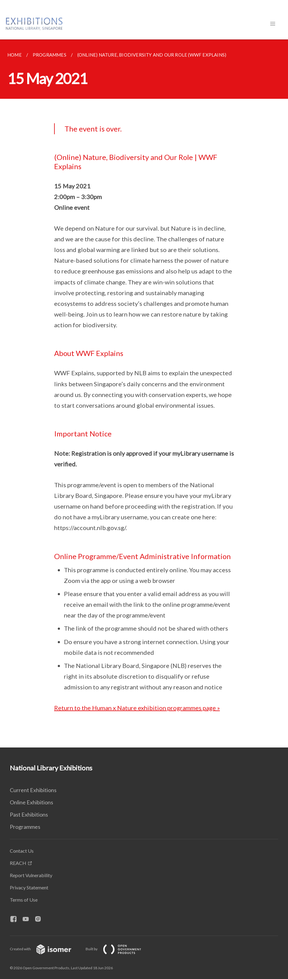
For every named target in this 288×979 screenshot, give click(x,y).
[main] (144, 393)
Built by (118, 949)
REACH (18, 863)
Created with (45, 949)
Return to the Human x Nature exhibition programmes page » (137, 707)
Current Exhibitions (33, 790)
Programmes (25, 826)
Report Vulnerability (31, 875)
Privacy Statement (29, 887)
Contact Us (22, 851)
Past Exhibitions (29, 814)
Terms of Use (24, 900)
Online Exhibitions (31, 802)
